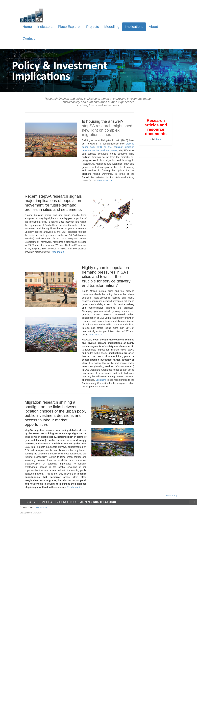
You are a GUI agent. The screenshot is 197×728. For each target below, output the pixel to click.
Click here (101, 379)
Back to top (171, 495)
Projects (92, 26)
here (158, 139)
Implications (134, 26)
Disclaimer (41, 507)
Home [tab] (27, 26)
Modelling (111, 26)
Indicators (45, 26)
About (153, 26)
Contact (28, 38)
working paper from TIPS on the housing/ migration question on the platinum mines (108, 147)
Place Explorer (69, 26)
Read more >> (104, 180)
